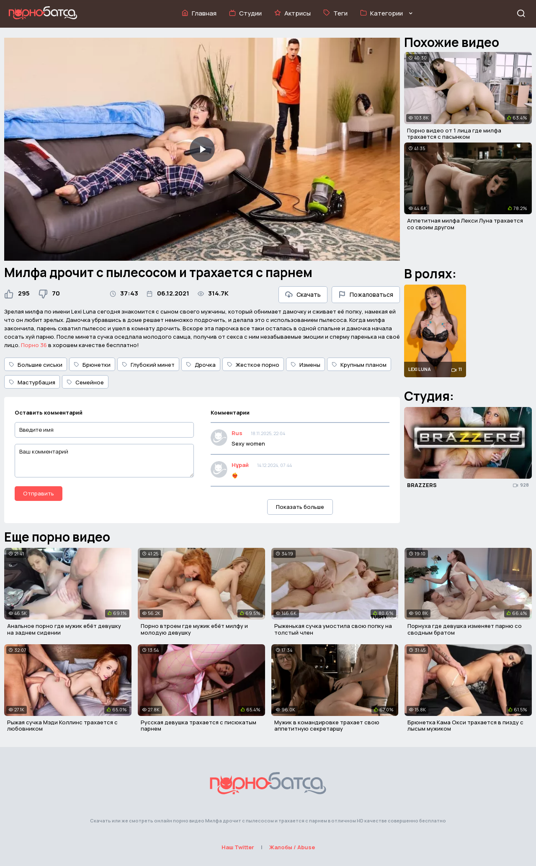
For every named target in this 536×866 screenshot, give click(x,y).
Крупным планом (359, 364)
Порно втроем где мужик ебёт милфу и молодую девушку (194, 629)
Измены (305, 364)
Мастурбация (32, 382)
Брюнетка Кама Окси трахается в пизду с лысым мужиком (465, 725)
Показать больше (300, 507)
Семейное (85, 382)
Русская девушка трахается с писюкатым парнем (198, 725)
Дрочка (201, 364)
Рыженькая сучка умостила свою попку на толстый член (333, 629)
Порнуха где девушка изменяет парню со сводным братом (464, 629)
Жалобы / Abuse (292, 847)
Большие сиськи (35, 364)
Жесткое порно (253, 364)
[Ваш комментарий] (104, 460)
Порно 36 (34, 345)
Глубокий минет (148, 364)
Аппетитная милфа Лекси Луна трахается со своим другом (465, 224)
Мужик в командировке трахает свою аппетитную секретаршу (326, 725)
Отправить (38, 493)
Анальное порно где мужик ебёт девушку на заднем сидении (64, 629)
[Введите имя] (104, 430)
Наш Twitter (238, 847)
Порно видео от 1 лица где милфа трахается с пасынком (454, 134)
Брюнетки (92, 364)
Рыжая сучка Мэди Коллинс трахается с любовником (62, 725)
